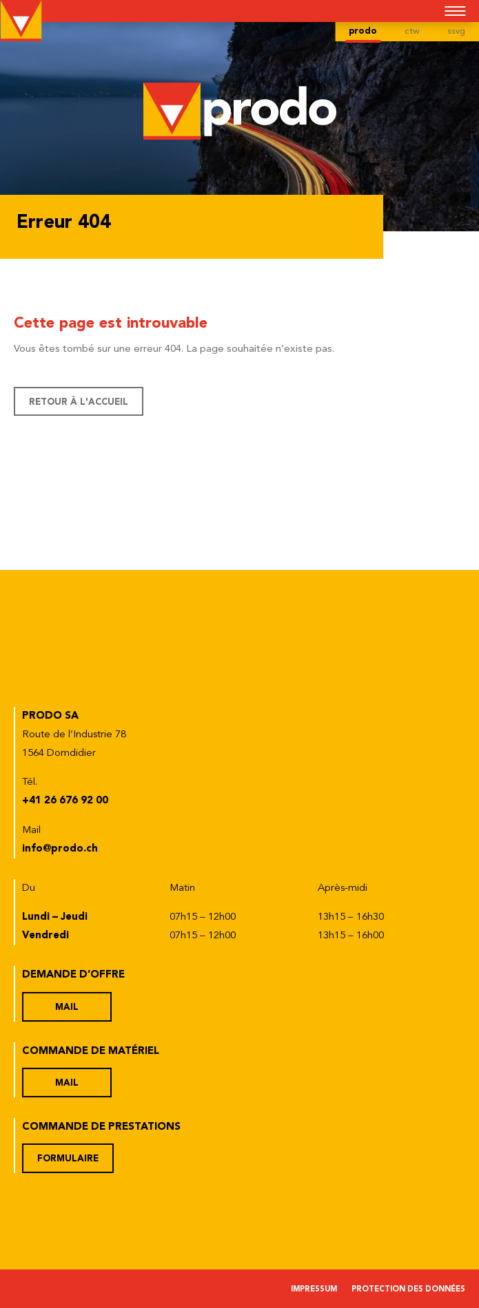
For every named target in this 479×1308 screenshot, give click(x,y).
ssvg (456, 31)
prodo (363, 31)
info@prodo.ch (60, 849)
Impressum (314, 1290)
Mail (67, 1007)
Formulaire (68, 1158)
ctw (412, 31)
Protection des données (408, 1290)
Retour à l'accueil (78, 402)
